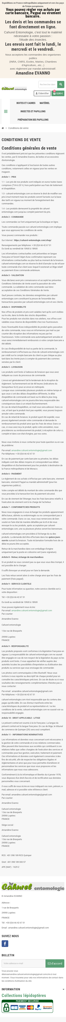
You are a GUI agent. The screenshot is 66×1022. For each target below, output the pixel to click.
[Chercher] (51, 84)
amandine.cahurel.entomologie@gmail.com (31, 450)
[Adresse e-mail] (23, 963)
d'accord (55, 963)
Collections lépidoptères (24, 995)
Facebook (5, 943)
